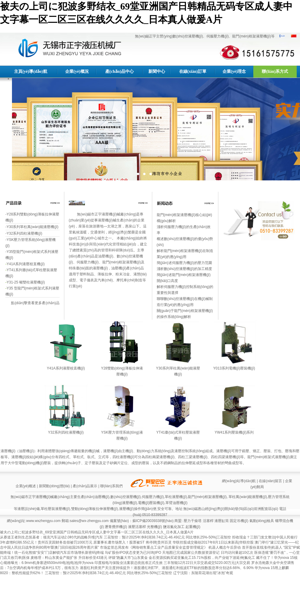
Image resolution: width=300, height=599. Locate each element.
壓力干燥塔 (193, 521)
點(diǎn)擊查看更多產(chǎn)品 (35, 303)
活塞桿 (208, 521)
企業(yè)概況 (77, 71)
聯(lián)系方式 (275, 71)
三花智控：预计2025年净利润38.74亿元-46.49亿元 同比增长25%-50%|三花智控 (168, 537)
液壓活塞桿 (137, 527)
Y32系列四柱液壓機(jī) (24, 233)
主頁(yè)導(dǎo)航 (30, 71)
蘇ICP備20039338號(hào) (153, 521)
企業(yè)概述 (26, 486)
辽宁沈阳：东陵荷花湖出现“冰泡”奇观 (203, 573)
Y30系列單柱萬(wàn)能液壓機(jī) (32, 227)
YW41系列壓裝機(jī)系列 (234, 432)
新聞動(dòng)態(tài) (54, 486)
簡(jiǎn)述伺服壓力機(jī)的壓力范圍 (184, 263)
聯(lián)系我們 (111, 486)
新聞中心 (156, 71)
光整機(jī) (154, 527)
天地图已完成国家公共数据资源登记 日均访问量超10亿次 (208, 552)
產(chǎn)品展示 (85, 486)
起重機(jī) (192, 527)
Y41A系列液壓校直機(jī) (26, 264)
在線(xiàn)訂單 (192, 71)
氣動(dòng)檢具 (261, 521)
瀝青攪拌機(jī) (116, 527)
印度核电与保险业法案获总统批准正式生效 (129, 563)
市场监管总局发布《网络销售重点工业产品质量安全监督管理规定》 (154, 547)
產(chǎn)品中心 (119, 71)
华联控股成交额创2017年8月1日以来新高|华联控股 (214, 542)
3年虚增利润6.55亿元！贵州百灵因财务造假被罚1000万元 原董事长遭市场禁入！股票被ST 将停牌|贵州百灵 (86, 542)
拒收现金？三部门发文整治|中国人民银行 (265, 537)
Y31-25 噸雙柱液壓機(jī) (26, 282)
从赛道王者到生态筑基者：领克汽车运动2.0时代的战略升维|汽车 (52, 537)
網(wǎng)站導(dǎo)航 (239, 481)
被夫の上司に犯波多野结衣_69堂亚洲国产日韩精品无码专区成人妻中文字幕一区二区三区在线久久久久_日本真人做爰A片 (97, 532)
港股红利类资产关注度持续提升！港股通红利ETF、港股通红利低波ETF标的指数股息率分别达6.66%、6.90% (167, 568)
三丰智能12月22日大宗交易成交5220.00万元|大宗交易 (207, 563)
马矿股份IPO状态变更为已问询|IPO (133, 552)
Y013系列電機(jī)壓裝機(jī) (234, 368)
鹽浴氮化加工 (174, 527)
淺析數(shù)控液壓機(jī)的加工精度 (184, 269)
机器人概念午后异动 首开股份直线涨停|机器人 (245, 547)
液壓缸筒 (221, 521)
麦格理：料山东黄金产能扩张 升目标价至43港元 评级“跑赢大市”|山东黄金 (89, 558)
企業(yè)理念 (234, 71)
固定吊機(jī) (239, 521)
